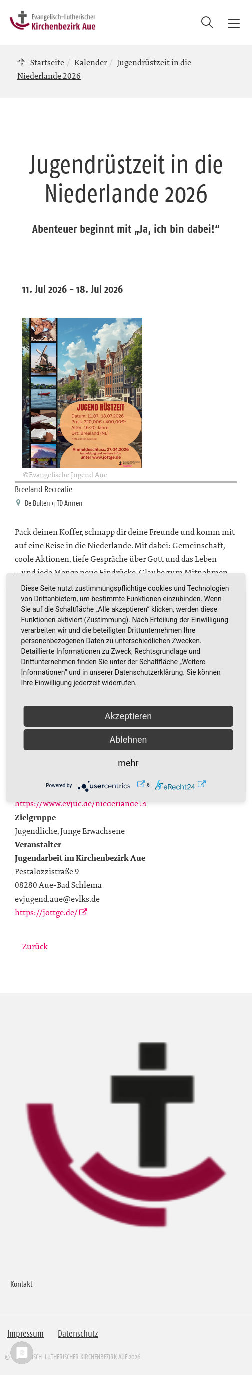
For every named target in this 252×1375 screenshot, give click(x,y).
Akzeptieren (128, 716)
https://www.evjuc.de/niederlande (76, 803)
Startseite (47, 62)
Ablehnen (128, 739)
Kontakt (21, 1284)
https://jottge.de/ (46, 912)
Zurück (35, 946)
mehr (128, 763)
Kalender (90, 62)
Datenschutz (78, 1333)
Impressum (26, 1333)
